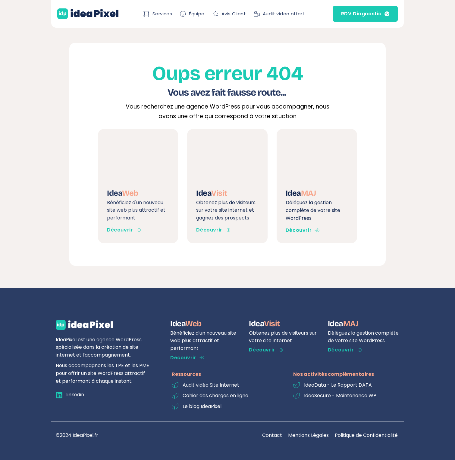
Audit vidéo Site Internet (211, 385)
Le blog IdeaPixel (202, 406)
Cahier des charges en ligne (215, 395)
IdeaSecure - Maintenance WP (340, 395)
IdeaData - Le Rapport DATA (338, 385)
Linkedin (74, 394)
